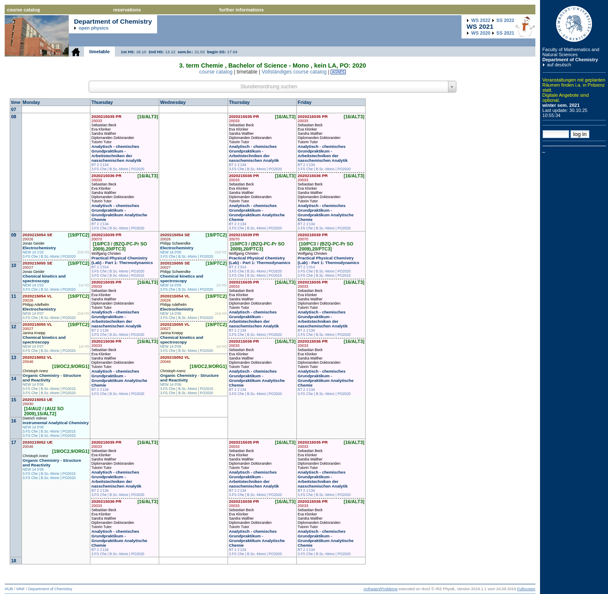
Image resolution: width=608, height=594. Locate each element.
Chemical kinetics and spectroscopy (44, 278)
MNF (20, 589)
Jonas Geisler (34, 243)
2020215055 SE (38, 265)
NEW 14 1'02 (33, 252)
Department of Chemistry (570, 59)
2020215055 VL (37, 326)
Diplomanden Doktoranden (112, 138)
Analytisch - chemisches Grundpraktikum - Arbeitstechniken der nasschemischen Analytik (116, 153)
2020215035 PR (106, 118)
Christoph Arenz (35, 371)
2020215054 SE (38, 236)
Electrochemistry (39, 247)
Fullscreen (526, 589)
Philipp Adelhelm (36, 304)
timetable (99, 51)
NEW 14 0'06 (170, 313)
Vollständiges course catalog (294, 72)
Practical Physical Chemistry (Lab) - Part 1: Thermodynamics (122, 260)
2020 (480, 32)
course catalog (23, 9)
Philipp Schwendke (175, 243)
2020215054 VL (37, 298)
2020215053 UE (38, 401)
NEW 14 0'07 (33, 313)
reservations (127, 9)
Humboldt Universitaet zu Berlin (574, 24)
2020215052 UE (38, 444)
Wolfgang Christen (106, 253)
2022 (480, 20)
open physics (94, 27)
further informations (241, 9)
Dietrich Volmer (35, 418)
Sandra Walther (103, 133)
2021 (505, 32)
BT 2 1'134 (100, 165)
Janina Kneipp (34, 333)
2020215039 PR (106, 236)
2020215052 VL (37, 359)
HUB (9, 589)
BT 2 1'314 (100, 267)
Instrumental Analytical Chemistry (56, 422)
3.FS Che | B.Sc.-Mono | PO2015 (117, 275)
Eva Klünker (101, 129)
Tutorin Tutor (101, 142)
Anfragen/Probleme (381, 589)
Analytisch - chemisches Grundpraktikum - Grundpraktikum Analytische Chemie (119, 212)
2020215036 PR (106, 177)
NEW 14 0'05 (170, 252)
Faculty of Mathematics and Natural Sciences (571, 52)
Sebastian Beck (103, 125)
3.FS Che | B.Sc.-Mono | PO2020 (117, 169)
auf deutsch (559, 64)
